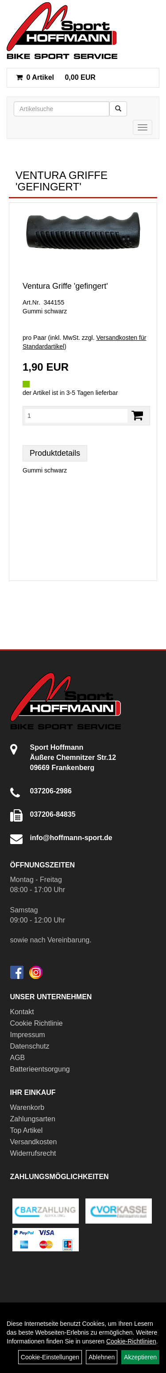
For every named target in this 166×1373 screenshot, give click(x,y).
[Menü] (142, 127)
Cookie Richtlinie (36, 1023)
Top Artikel (26, 1130)
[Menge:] (76, 416)
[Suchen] (118, 108)
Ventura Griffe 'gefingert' (65, 286)
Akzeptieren (140, 1357)
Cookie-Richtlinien (131, 1341)
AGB (17, 1057)
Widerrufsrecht (33, 1153)
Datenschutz (30, 1046)
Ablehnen (102, 1357)
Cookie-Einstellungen (50, 1357)
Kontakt (22, 1012)
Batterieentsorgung (40, 1069)
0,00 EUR (56, 77)
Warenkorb (27, 1107)
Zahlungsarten (32, 1119)
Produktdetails (55, 453)
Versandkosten (33, 1142)
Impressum (27, 1034)
